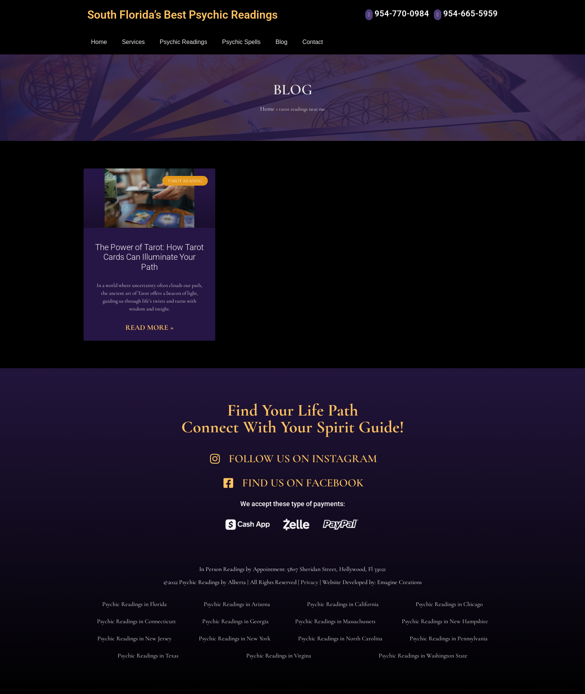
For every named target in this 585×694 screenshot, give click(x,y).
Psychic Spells (241, 42)
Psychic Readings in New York (234, 638)
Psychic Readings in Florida (134, 604)
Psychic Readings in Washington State (423, 655)
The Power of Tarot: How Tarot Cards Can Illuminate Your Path (149, 257)
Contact (312, 42)
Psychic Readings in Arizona (237, 604)
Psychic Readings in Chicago (449, 604)
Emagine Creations (399, 582)
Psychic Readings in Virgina (278, 655)
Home (99, 42)
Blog (281, 42)
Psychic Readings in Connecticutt (136, 621)
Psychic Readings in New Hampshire (445, 621)
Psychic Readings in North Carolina (340, 638)
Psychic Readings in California (343, 604)
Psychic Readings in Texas (148, 655)
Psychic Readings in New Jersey (134, 638)
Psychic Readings (183, 42)
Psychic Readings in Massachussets (335, 621)
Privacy (309, 582)
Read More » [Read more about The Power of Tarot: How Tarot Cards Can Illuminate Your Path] (149, 327)
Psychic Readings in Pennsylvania (449, 638)
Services (133, 42)
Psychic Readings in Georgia (235, 621)
